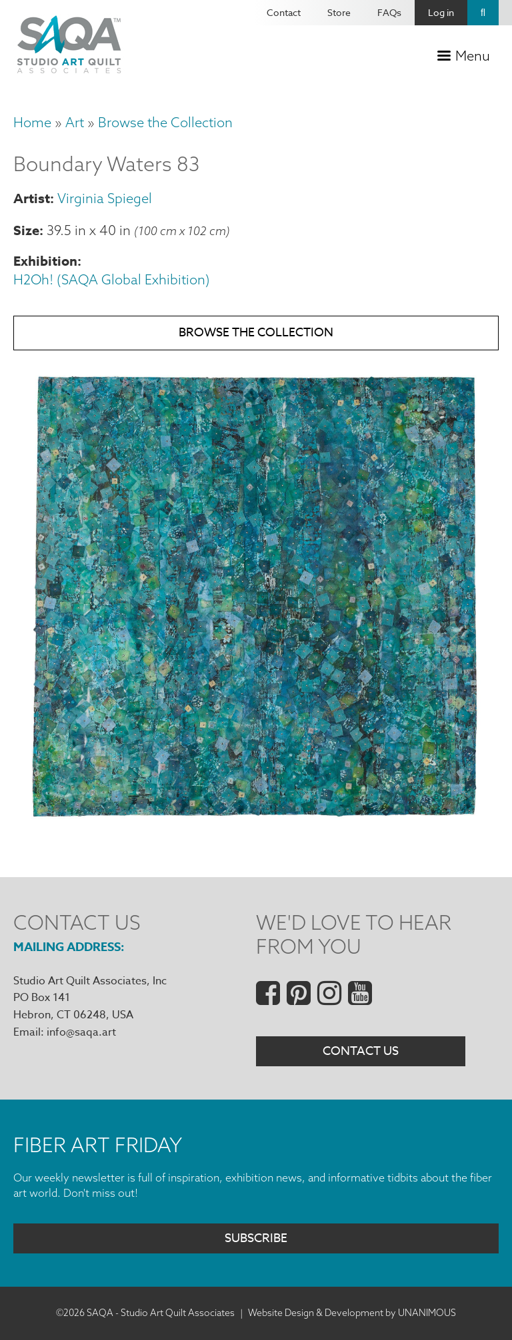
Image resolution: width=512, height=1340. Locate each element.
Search (483, 12)
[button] (256, 826)
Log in (441, 12)
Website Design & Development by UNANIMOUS (352, 1313)
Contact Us (361, 1051)
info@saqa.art (81, 1032)
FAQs (389, 12)
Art (74, 122)
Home (32, 122)
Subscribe (256, 1238)
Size (26, 230)
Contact (284, 12)
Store (339, 12)
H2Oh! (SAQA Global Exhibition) (111, 279)
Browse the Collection (165, 122)
